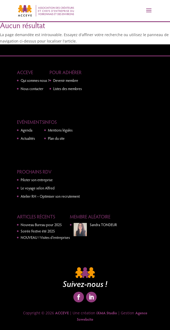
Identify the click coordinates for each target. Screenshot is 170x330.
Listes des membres (67, 88)
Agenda (26, 130)
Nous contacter (32, 88)
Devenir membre (65, 80)
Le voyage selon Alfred (38, 188)
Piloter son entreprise (37, 179)
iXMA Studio (106, 312)
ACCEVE (62, 312)
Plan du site (56, 138)
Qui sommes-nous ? (35, 80)
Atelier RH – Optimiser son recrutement (50, 196)
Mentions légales (60, 130)
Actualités (28, 138)
